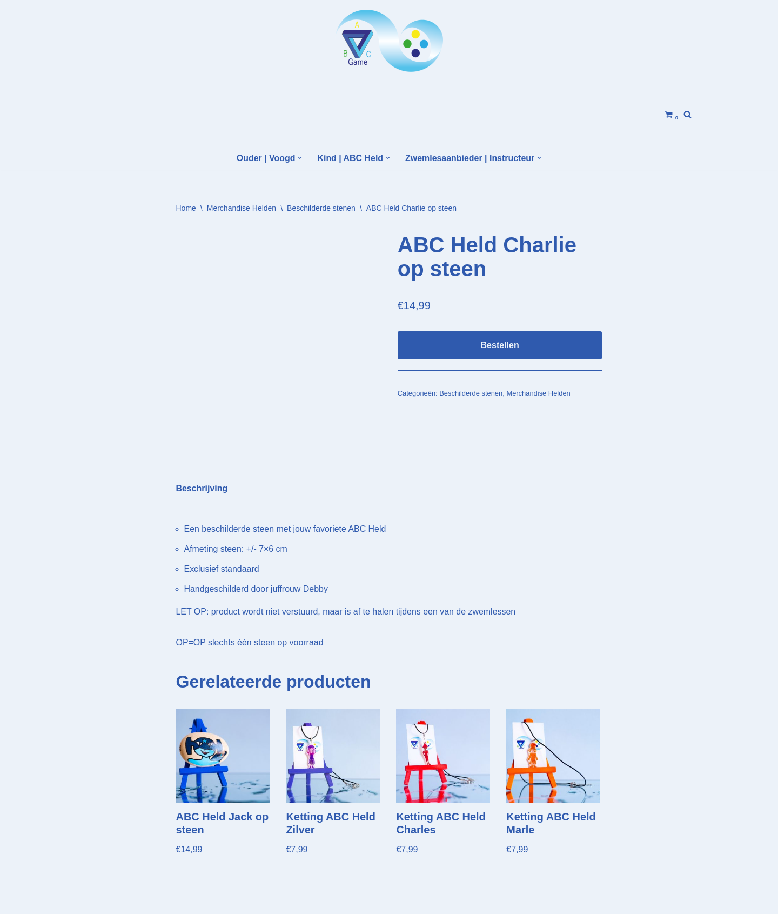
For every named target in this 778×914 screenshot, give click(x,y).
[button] (300, 158)
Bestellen (500, 345)
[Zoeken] (687, 114)
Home (186, 208)
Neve (91, 900)
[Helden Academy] (389, 41)
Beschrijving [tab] (202, 450)
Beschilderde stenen (321, 208)
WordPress (219, 900)
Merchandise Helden (241, 208)
